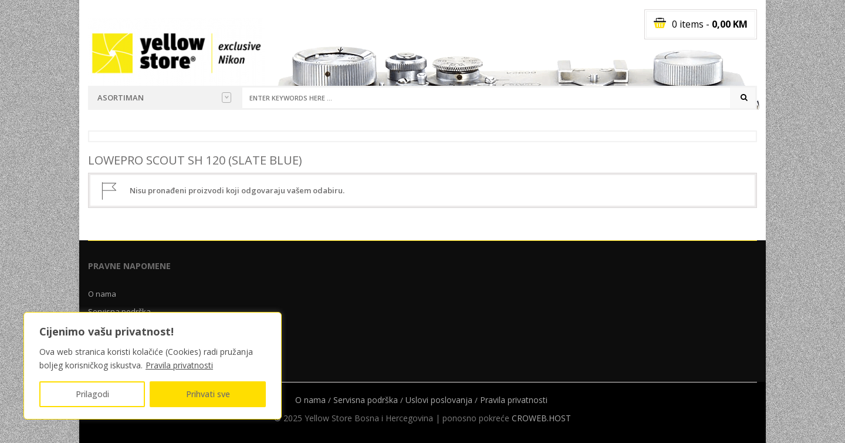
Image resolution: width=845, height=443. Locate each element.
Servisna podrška (365, 399)
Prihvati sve (208, 394)
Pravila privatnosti (179, 365)
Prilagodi (92, 394)
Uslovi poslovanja (438, 399)
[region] (152, 365)
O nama (102, 293)
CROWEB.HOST (541, 418)
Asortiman (164, 97)
